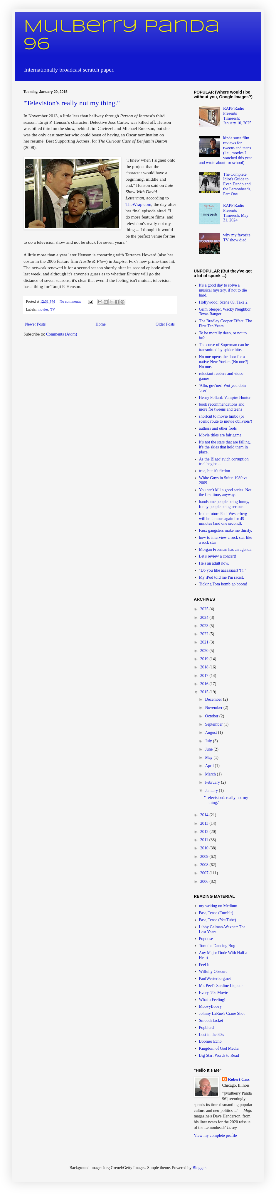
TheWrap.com (138, 204)
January (212, 790)
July (209, 741)
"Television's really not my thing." (71, 103)
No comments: (71, 301)
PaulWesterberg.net (215, 978)
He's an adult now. (214, 563)
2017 (205, 675)
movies (43, 309)
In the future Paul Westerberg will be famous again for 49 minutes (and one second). (223, 519)
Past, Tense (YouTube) (217, 920)
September (214, 724)
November (214, 707)
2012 (205, 831)
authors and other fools (218, 428)
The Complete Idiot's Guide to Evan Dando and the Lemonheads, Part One (237, 184)
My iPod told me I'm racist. (221, 577)
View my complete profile (215, 1135)
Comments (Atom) (61, 334)
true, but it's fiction (214, 471)
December (214, 699)
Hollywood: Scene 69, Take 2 (223, 302)
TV (52, 309)
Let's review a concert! (217, 556)
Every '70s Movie (213, 992)
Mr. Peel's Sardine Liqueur (221, 985)
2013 (205, 823)
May (209, 757)
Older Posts (165, 324)
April (210, 765)
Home (101, 324)
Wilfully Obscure (213, 971)
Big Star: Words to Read (219, 1055)
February (213, 782)
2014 (205, 815)
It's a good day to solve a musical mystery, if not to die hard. (223, 290)
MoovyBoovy (210, 1006)
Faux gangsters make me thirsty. (225, 530)
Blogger (199, 1168)
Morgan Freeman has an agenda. (226, 549)
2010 (205, 848)
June (209, 749)
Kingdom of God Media (219, 1048)
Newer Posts (35, 324)
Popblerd (206, 1027)
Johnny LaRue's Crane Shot (222, 1013)
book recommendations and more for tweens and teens (222, 406)
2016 (205, 684)
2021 (205, 642)
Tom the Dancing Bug (217, 946)
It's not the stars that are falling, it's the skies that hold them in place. (225, 447)
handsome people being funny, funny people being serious (224, 504)
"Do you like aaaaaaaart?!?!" (222, 570)
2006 (205, 881)
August (211, 732)
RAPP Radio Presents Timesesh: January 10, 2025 (237, 115)
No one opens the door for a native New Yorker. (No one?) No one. (223, 362)
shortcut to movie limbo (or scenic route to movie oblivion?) (225, 419)
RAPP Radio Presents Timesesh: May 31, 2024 (235, 212)
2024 (205, 617)
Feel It (204, 965)
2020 (205, 650)
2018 (205, 667)
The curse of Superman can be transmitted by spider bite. (224, 347)
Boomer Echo (210, 1041)
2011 (204, 840)
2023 (205, 626)
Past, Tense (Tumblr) (216, 913)
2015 (205, 692)
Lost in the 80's (211, 1034)
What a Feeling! (212, 999)
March (211, 774)
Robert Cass (239, 1079)
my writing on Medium (218, 906)
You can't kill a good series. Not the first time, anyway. (225, 492)
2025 (205, 609)
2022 (205, 634)
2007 (205, 873)
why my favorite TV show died (236, 237)
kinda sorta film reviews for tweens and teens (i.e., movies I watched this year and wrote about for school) (225, 150)
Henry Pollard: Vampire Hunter (225, 397)
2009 (205, 856)
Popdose (206, 938)
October (212, 716)
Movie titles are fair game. (221, 435)
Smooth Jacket (211, 1020)
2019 (205, 659)
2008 (205, 865)
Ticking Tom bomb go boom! (223, 584)
